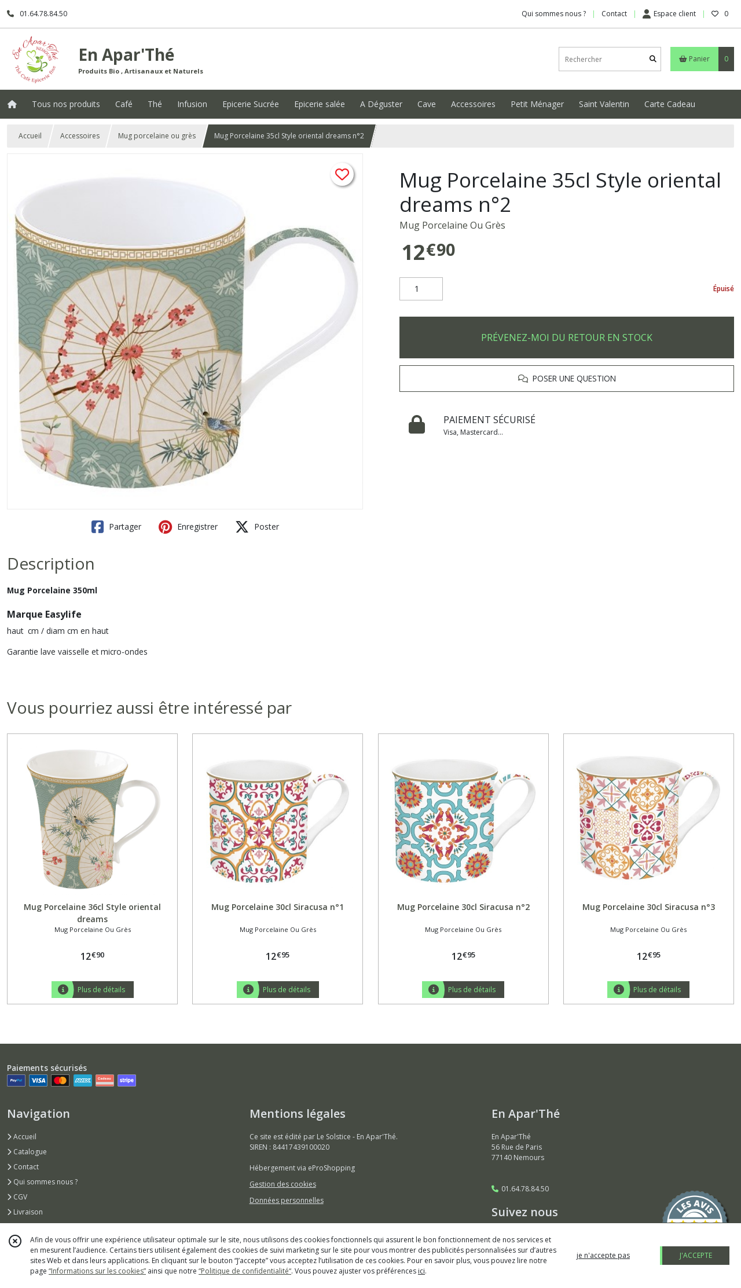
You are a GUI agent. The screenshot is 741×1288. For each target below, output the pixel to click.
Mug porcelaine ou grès (157, 136)
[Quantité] (421, 288)
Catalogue (27, 1152)
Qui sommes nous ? (42, 1182)
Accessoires (80, 136)
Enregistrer (188, 527)
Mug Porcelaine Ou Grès (452, 225)
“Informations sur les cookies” (97, 1271)
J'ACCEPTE (696, 1255)
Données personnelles (287, 1200)
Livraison (25, 1212)
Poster (257, 527)
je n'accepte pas (603, 1255)
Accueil (30, 136)
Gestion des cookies (283, 1184)
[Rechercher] (653, 59)
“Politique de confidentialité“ (245, 1271)
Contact (614, 14)
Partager (116, 527)
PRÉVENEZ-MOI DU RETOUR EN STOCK (566, 337)
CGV (17, 1197)
